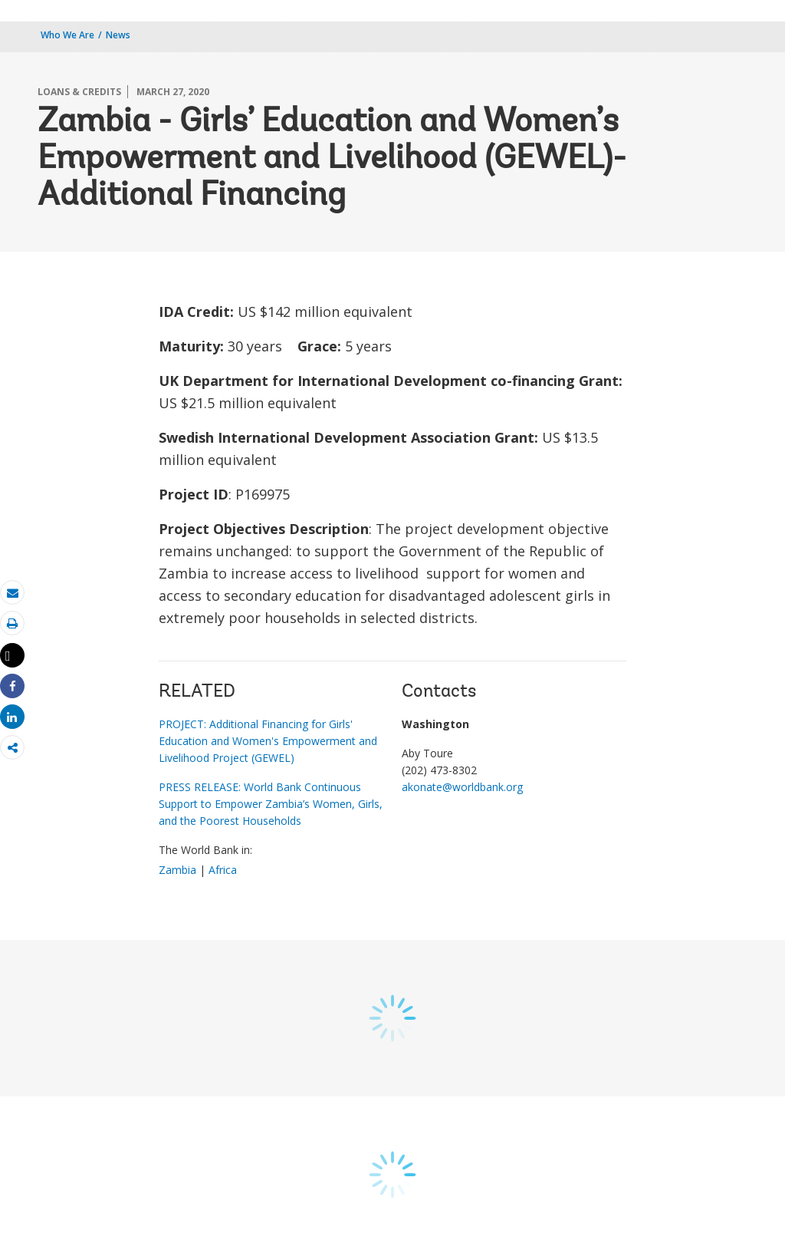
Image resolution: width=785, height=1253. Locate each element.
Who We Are (67, 34)
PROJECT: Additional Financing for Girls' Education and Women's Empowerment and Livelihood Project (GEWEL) (268, 741)
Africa (223, 869)
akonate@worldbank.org (462, 787)
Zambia (177, 869)
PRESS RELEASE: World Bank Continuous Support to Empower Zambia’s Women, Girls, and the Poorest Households (271, 804)
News (118, 34)
